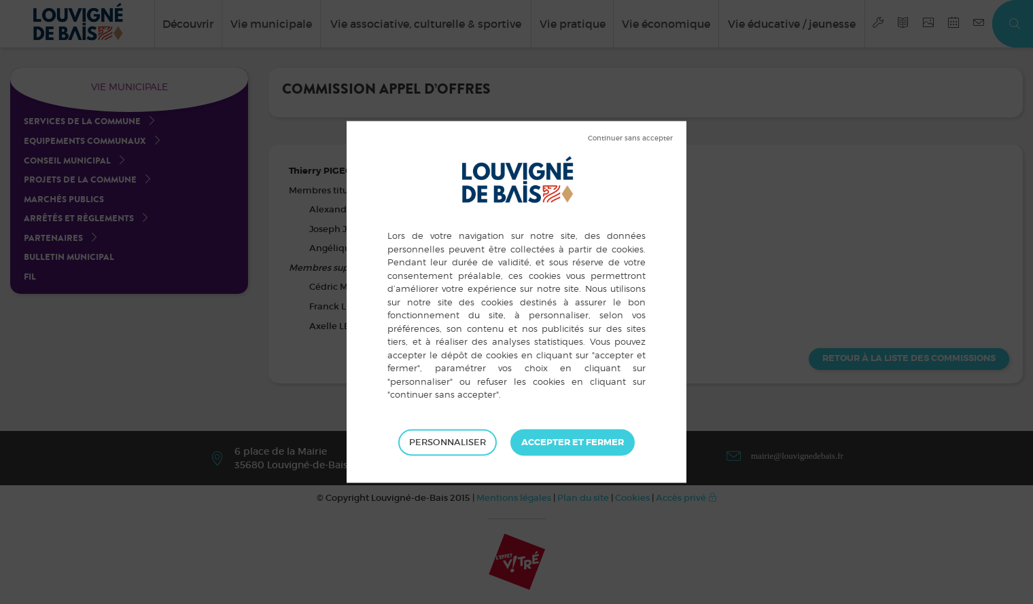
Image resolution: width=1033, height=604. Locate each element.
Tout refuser (630, 138)
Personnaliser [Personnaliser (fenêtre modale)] (447, 442)
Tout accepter (572, 442)
